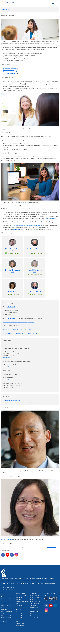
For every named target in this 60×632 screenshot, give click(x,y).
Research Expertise (20, 625)
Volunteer (3, 625)
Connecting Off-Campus (36, 617)
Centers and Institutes (21, 615)
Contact (3, 595)
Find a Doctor (19, 597)
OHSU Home (4, 593)
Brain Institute (11, 3)
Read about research (6, 539)
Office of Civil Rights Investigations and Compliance (6, 619)
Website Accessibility (6, 611)
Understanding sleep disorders (11, 68)
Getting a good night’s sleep (10, 73)
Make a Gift (4, 609)
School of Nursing (34, 597)
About (17, 611)
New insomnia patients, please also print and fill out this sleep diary (20, 333)
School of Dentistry (34, 599)
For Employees (34, 611)
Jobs (2, 607)
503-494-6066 (11, 307)
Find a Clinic (18, 599)
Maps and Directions (6, 605)
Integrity (3, 613)
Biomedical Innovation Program (38, 220)
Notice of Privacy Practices (7, 587)
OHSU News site (51, 547)
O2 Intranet (33, 613)
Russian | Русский (5, 598)
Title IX (3, 623)
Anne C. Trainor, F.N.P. (34, 291)
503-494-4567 (13, 402)
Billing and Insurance (21, 595)
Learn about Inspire (6, 471)
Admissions (33, 605)
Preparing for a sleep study (10, 71)
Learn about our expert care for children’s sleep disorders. (18, 322)
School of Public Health (35, 601)
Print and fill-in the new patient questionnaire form (16, 329)
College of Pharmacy (35, 603)
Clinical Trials (19, 603)
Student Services (34, 607)
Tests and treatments (8, 70)
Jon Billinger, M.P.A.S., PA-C (12, 249)
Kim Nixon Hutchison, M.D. (12, 271)
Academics (33, 593)
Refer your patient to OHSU (12, 400)
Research (18, 609)
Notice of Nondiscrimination (8, 589)
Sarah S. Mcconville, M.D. (35, 271)
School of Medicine (34, 595)
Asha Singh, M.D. (12, 291)
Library (17, 621)
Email (31, 615)
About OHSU (5, 603)
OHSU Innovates (20, 623)
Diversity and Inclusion (6, 615)
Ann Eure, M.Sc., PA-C (34, 248)
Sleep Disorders (7, 9)
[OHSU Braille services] (46, 600)
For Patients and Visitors (22, 601)
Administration (19, 613)
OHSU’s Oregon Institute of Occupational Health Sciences (26, 225)
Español (3, 596)
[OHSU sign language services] (51, 600)
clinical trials (16, 229)
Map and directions (8, 357)
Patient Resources (21, 593)
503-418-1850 (11, 318)
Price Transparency (20, 605)
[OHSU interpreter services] (55, 600)
